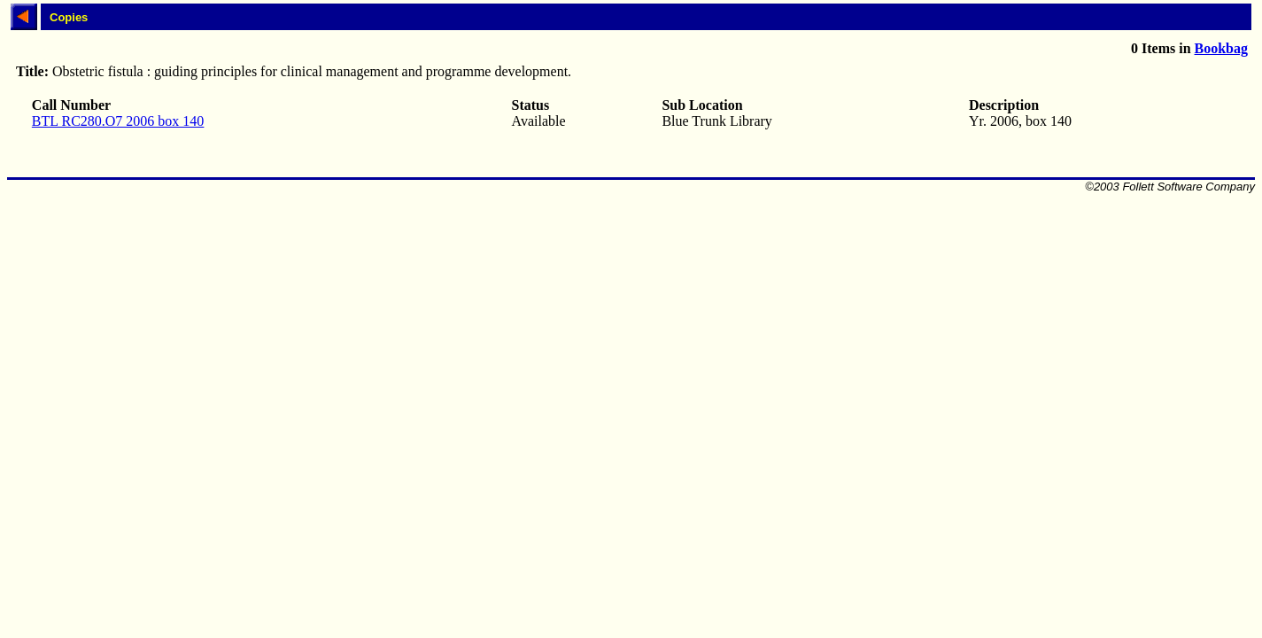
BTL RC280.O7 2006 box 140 (118, 120)
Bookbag (1221, 48)
